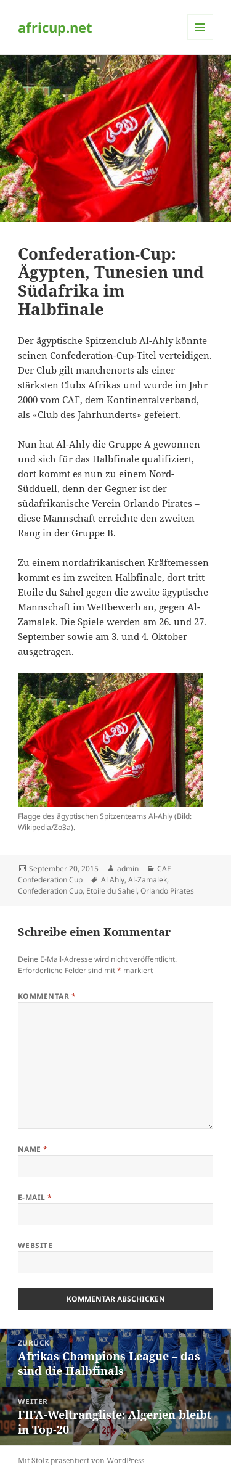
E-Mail (35, 1197)
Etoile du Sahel (111, 890)
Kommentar (47, 996)
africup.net (55, 27)
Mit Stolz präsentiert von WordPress (81, 1460)
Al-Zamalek (147, 879)
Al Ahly (112, 879)
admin (128, 868)
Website (35, 1245)
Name (33, 1149)
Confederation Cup (50, 890)
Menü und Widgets (200, 39)
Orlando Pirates (167, 890)
